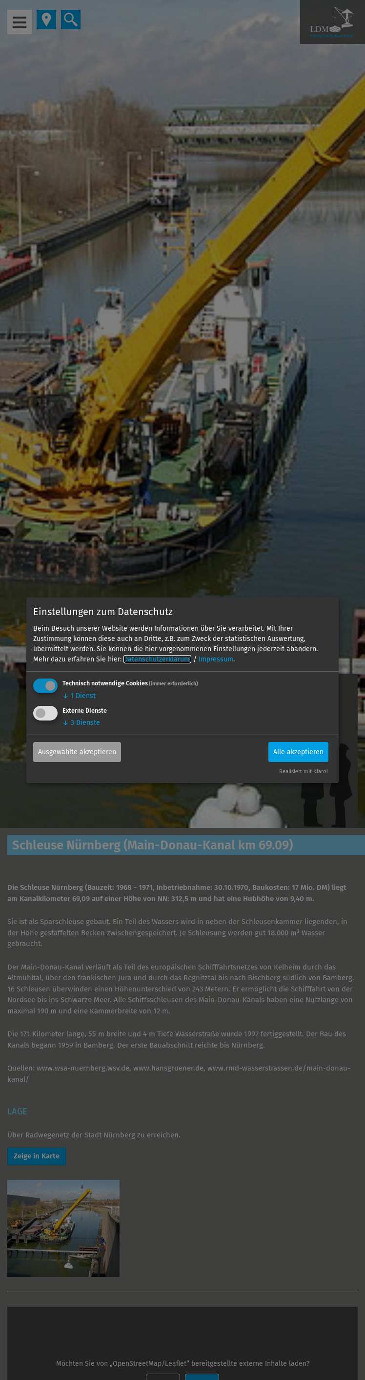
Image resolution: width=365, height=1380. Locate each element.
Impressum (216, 659)
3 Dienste (81, 723)
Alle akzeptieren (298, 752)
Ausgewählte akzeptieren (77, 752)
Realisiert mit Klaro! (303, 771)
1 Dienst (79, 696)
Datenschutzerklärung (157, 659)
